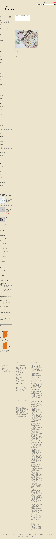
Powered (31, 536)
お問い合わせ (13, 534)
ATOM (52, 534)
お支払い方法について (27, 534)
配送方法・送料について (35, 534)
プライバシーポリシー (19, 534)
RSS (49, 534)
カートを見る (53, 2)
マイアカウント (45, 2)
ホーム (4, 534)
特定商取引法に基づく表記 (44, 534)
